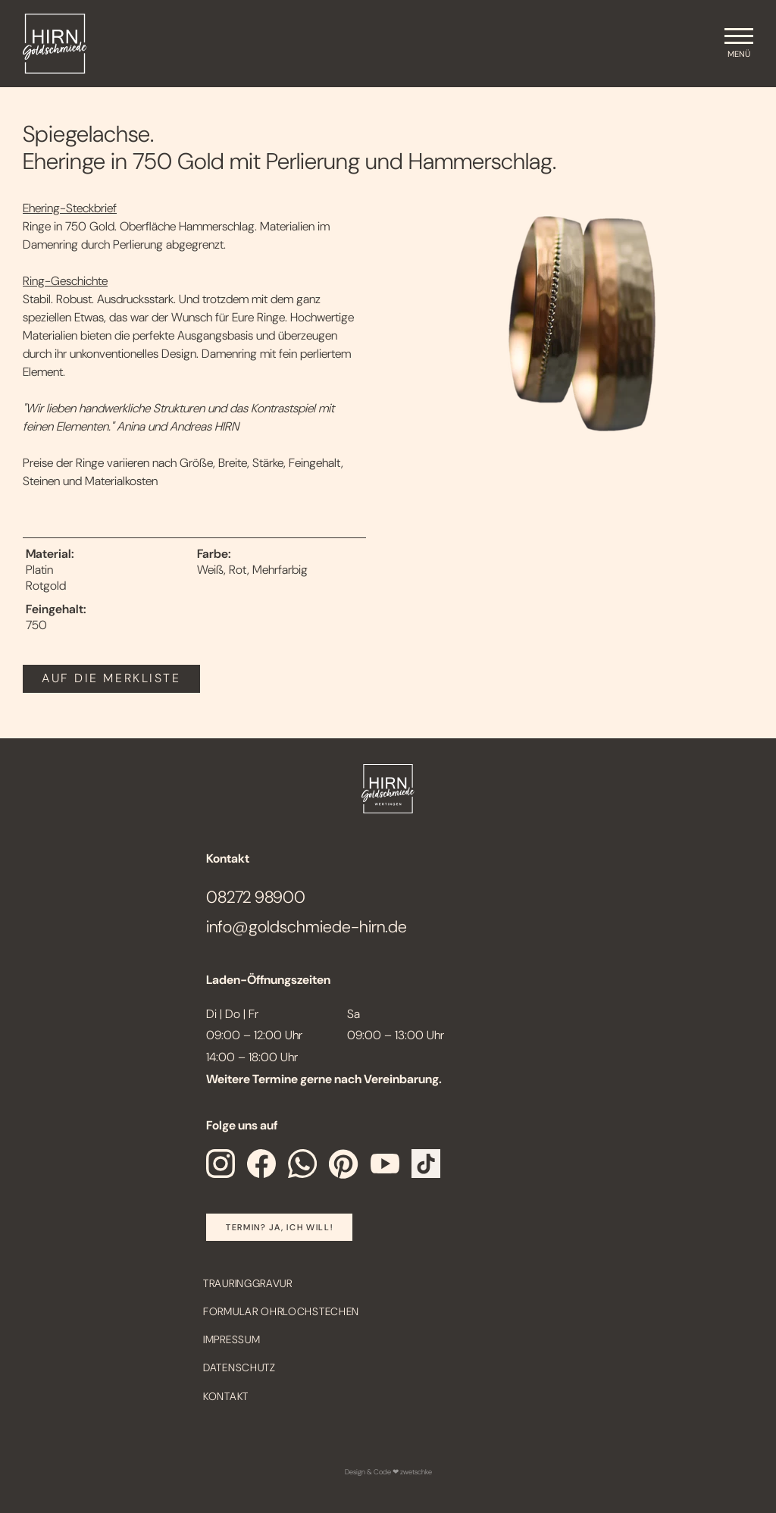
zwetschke (416, 1472)
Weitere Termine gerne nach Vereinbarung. (324, 1079)
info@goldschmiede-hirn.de (306, 927)
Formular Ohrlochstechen (281, 1311)
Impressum (231, 1339)
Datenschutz (239, 1367)
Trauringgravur (248, 1283)
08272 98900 (255, 897)
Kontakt (226, 1396)
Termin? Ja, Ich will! (279, 1227)
